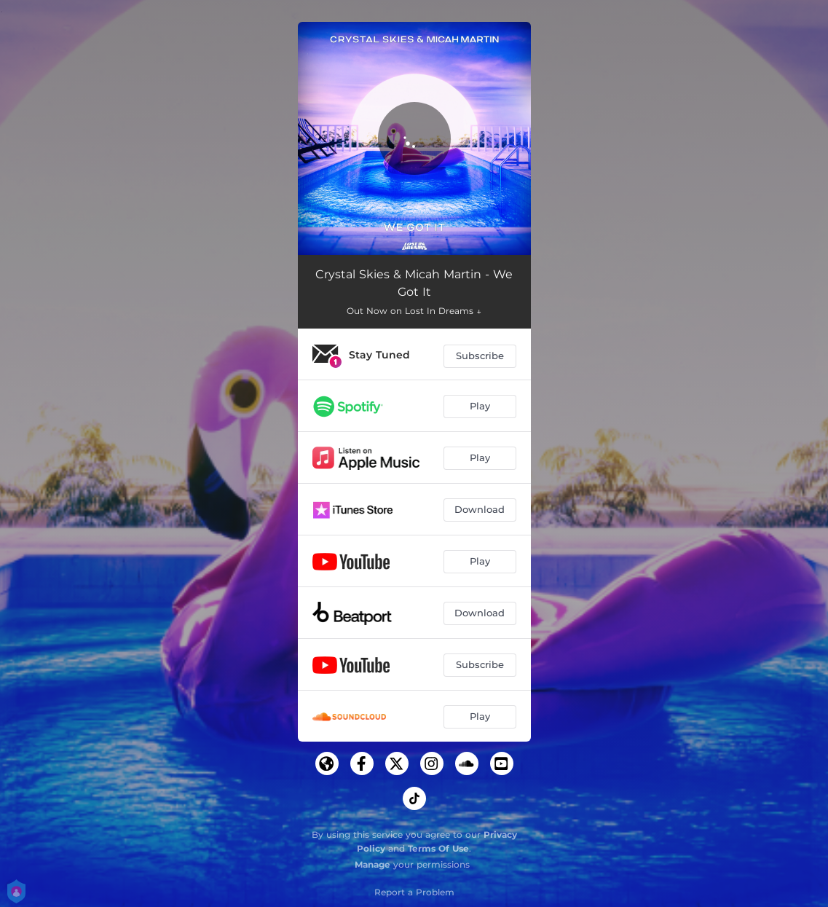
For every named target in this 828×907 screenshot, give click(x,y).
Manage (372, 864)
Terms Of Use (438, 848)
